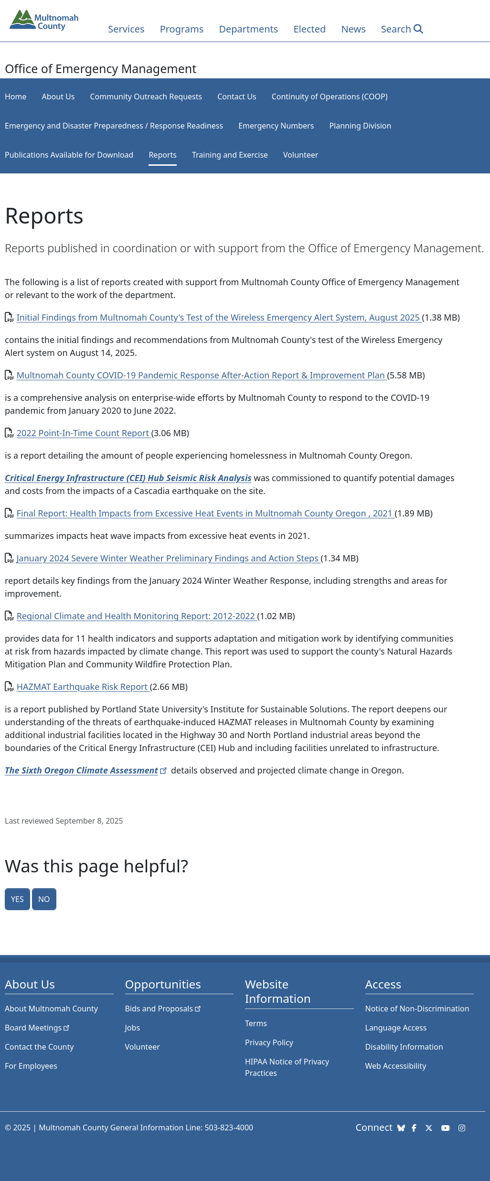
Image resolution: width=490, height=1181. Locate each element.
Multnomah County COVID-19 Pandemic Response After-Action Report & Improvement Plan (202, 375)
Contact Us (236, 96)
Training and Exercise (230, 155)
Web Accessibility (395, 1066)
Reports (163, 155)
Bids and (164, 1008)
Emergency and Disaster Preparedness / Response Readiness (114, 125)
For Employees (31, 1066)
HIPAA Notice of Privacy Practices (287, 1067)
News (353, 28)
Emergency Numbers (276, 125)
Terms (256, 1023)
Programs (182, 28)
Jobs (132, 1027)
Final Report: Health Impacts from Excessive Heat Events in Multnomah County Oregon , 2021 (206, 513)
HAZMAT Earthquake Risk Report (83, 686)
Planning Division (360, 125)
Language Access (396, 1027)
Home (16, 96)
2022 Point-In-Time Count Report (84, 433)
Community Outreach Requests (146, 96)
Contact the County (39, 1046)
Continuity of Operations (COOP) (330, 96)
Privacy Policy (269, 1042)
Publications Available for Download (69, 155)
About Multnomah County (51, 1008)
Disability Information (404, 1046)
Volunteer (300, 155)
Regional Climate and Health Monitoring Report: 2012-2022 (137, 616)
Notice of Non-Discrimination (417, 1008)
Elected (309, 28)
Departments (248, 28)
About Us (58, 96)
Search (396, 28)
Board (38, 1027)
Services (126, 28)
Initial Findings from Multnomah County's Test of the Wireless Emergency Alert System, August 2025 (219, 317)
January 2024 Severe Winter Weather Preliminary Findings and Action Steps (169, 558)
